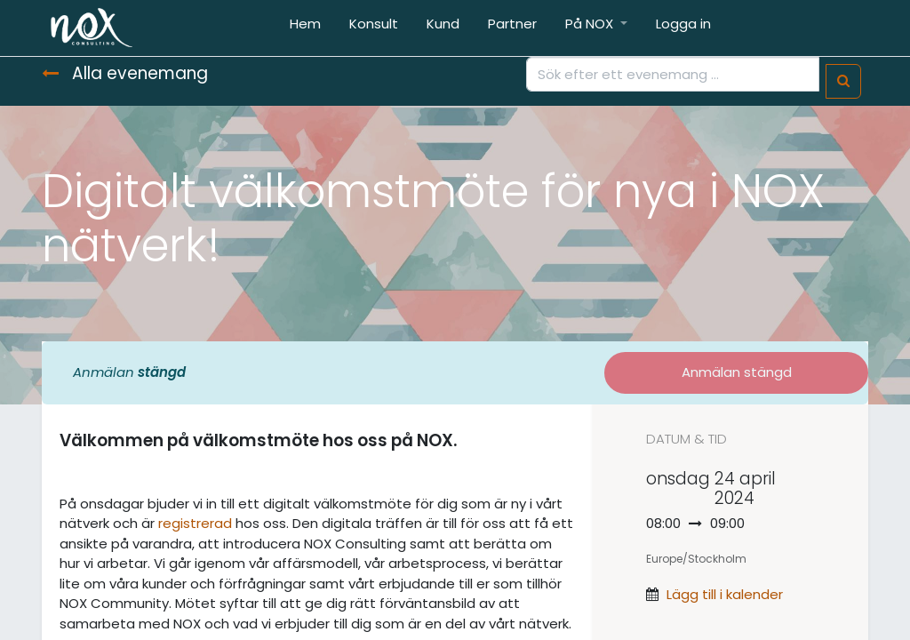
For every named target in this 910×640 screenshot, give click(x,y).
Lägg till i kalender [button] (725, 594)
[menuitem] (305, 28)
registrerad (195, 523)
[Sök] (843, 81)
